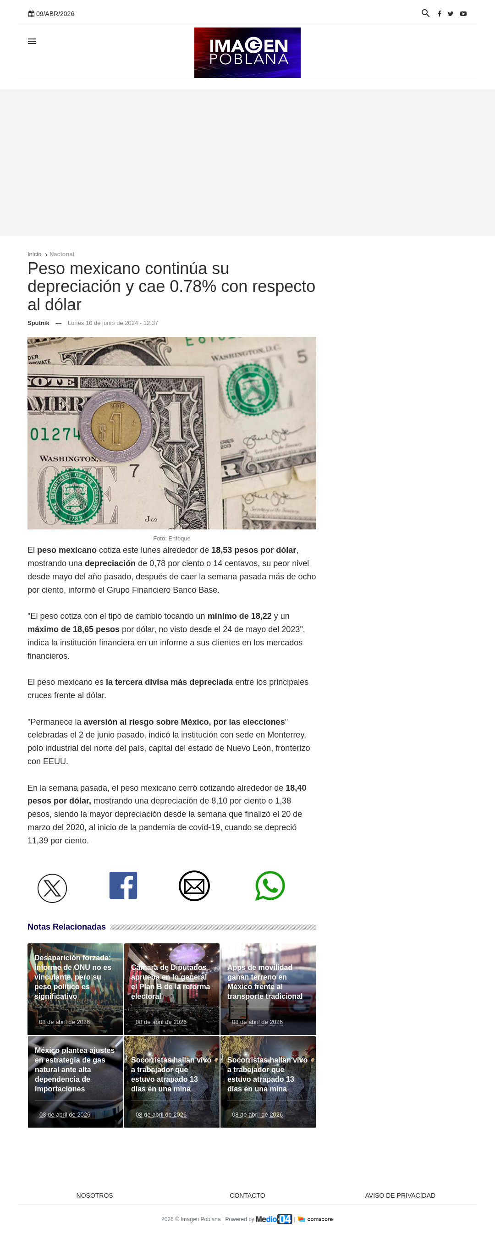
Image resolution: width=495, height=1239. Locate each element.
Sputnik (39, 322)
